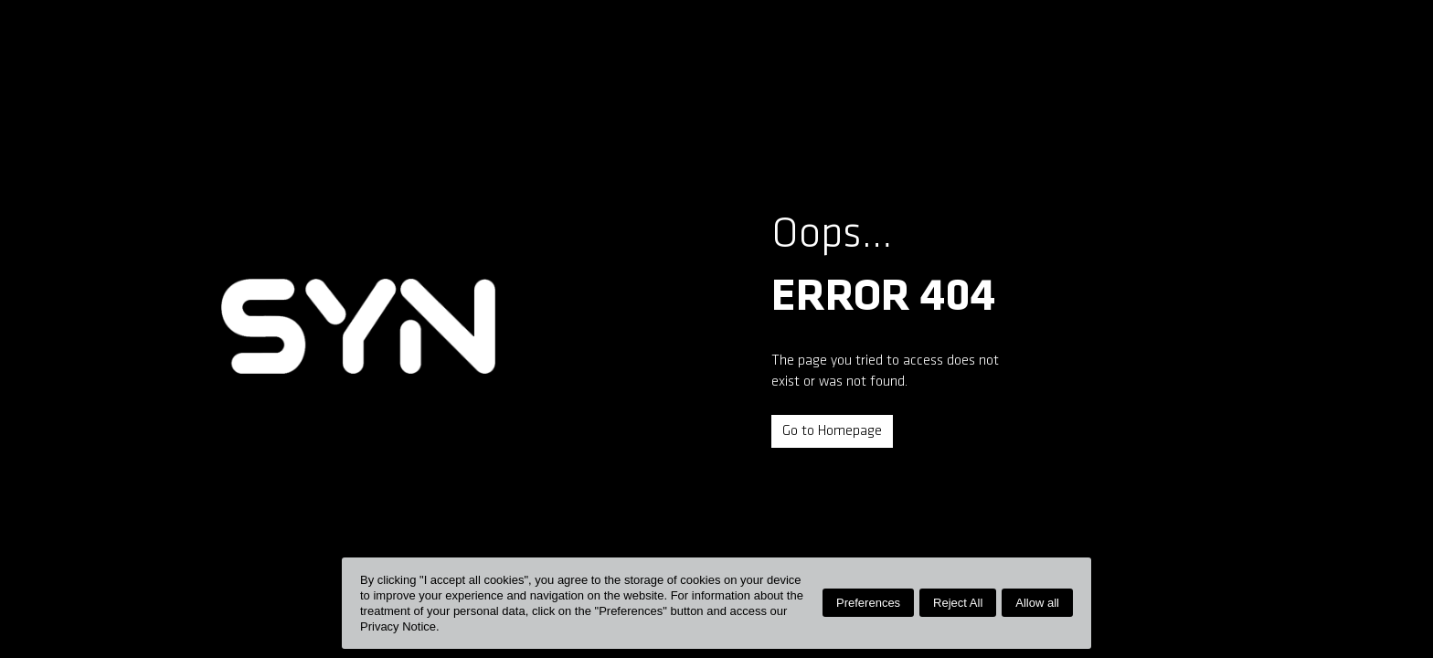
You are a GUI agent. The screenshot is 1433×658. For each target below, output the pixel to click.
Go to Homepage (832, 431)
